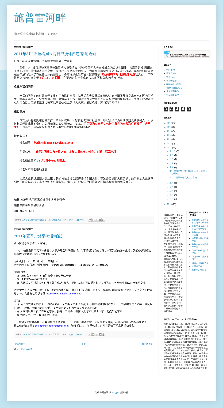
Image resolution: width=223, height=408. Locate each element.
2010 (169, 204)
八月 (172, 163)
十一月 (173, 151)
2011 (169, 147)
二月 (172, 195)
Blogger (115, 392)
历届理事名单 (172, 91)
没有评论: (80, 220)
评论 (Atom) (26, 349)
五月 (172, 183)
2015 (169, 131)
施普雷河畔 (40, 18)
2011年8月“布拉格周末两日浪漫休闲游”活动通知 (55, 54)
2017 (169, 123)
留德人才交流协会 (200, 262)
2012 (169, 143)
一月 (172, 199)
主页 (84, 344)
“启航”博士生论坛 (174, 88)
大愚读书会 (197, 266)
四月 (172, 187)
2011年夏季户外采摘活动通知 (39, 236)
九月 (172, 159)
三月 (172, 191)
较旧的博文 (147, 344)
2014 (169, 135)
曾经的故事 (171, 80)
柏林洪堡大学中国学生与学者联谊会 (200, 221)
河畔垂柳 (170, 70)
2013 (169, 139)
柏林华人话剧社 (173, 84)
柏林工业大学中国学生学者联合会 (200, 227)
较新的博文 (20, 344)
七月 (172, 167)
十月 (172, 155)
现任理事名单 (172, 94)
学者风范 (170, 77)
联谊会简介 (171, 73)
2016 (169, 127)
